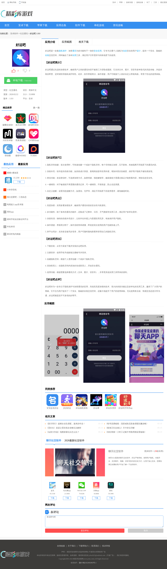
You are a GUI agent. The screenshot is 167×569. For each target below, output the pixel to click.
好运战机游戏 (82, 401)
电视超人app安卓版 (15, 204)
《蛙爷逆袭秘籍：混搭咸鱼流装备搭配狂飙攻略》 (126, 424)
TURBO (34, 150)
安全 (96, 51)
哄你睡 (8, 150)
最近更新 (163, 2)
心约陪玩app (33, 135)
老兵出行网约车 (20, 119)
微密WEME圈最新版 (20, 150)
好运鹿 (96, 401)
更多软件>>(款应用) (153, 451)
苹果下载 (42, 25)
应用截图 (67, 41)
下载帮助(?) (83, 546)
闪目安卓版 (8, 135)
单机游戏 (99, 25)
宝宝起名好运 (52, 401)
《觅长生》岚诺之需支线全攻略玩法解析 (63, 428)
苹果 (121, 2)
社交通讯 (24, 34)
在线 (47, 55)
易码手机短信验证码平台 (17, 219)
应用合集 (61, 25)
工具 (155, 2)
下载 (19, 182)
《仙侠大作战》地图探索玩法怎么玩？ (62, 432)
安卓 (114, 2)
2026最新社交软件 (75, 440)
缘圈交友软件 (8, 119)
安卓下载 (23, 25)
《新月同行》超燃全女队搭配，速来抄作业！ (65, 424)
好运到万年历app (125, 401)
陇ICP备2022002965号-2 (87, 563)
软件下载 (80, 25)
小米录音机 (12, 190)
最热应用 (9, 165)
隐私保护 (63, 51)
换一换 (36, 107)
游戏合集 (139, 2)
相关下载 (84, 41)
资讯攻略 (118, 25)
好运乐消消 (111, 401)
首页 (3, 2)
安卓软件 (14, 34)
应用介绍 (50, 42)
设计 (139, 51)
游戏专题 (129, 2)
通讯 (74, 51)
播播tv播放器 (12, 173)
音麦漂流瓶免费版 (20, 135)
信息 (125, 51)
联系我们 (95, 546)
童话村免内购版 (14, 234)
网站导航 (13, 2)
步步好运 (67, 401)
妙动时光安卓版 (33, 119)
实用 (74, 55)
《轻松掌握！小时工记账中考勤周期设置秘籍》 (125, 432)
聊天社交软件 (54, 441)
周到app (10, 212)
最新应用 (23, 164)
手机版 (23, 2)
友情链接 (61, 546)
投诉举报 (106, 546)
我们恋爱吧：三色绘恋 (16, 197)
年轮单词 (11, 227)
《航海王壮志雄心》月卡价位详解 (120, 428)
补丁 (148, 2)
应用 (100, 51)
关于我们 (72, 546)
